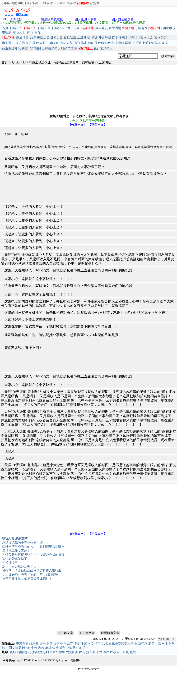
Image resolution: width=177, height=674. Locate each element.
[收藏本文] (77, 124)
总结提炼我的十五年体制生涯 (22, 542)
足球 (145, 43)
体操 (164, 43)
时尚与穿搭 (69, 48)
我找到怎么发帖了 (14, 558)
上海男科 (72, 648)
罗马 (82, 652)
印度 (77, 643)
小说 (35, 3)
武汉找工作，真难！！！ (19, 550)
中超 (34, 648)
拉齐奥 (90, 652)
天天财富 (59, 3)
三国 (80, 37)
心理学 (133, 37)
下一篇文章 (87, 633)
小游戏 (71, 3)
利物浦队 (23, 652)
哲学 (115, 37)
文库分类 (160, 37)
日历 (28, 3)
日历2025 (16, 28)
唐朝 (87, 37)
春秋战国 (70, 37)
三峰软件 (46, 3)
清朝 (108, 37)
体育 (30, 32)
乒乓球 (136, 43)
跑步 (41, 648)
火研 (42, 43)
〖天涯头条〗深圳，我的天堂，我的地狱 (30, 574)
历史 (33, 37)
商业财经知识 (11, 48)
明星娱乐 (169, 28)
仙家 (63, 43)
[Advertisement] (88, 89)
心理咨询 (141, 28)
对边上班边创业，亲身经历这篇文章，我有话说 (61, 62)
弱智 (35, 43)
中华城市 (52, 43)
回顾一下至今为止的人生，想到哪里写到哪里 (33, 546)
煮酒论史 (22, 37)
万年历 (5, 3)
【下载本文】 (97, 124)
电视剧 (6, 32)
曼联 (133, 652)
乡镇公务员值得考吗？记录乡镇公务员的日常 (33, 554)
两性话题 (115, 28)
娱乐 (38, 32)
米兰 (99, 652)
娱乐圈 (20, 43)
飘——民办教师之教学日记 (21, 566)
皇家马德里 (57, 652)
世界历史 (56, 37)
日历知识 (58, 28)
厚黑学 (123, 37)
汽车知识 (35, 48)
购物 (14, 3)
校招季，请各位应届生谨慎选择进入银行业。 (33, 570)
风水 (84, 43)
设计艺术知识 (103, 48)
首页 (5, 28)
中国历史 (43, 37)
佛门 (77, 43)
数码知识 (101, 28)
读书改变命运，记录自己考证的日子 (27, 578)
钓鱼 (91, 43)
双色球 (99, 43)
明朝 (101, 37)
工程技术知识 (51, 48)
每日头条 (73, 28)
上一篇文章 (65, 633)
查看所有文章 (110, 633)
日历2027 (44, 28)
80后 (82, 648)
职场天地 (19, 32)
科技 (25, 48)
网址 (21, 3)
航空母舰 (118, 43)
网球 (128, 43)
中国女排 (12, 648)
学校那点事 (10, 562)
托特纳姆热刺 (39, 652)
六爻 (70, 43)
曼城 (13, 652)
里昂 (106, 652)
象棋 (157, 43)
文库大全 (146, 37)
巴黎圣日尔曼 (119, 652)
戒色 (108, 43)
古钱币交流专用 (119, 643)
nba (151, 43)
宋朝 (94, 37)
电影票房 (8, 43)
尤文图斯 (72, 652)
